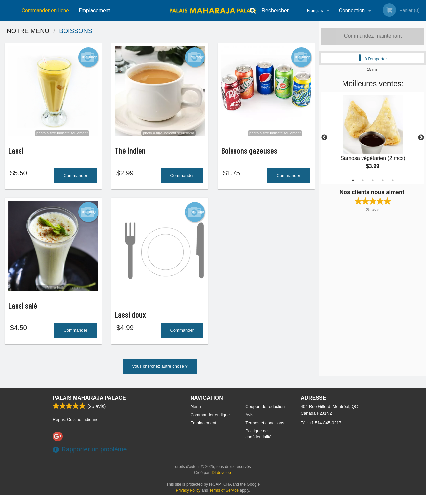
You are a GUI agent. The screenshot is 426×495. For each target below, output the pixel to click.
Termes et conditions (264, 422)
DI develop (221, 472)
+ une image (88, 57)
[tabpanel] (373, 137)
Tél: (321, 422)
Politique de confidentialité (258, 433)
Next (421, 137)
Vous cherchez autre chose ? (160, 368)
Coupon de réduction (265, 406)
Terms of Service (224, 490)
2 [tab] (363, 180)
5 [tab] (392, 180)
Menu (196, 406)
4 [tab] (382, 180)
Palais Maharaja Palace (89, 398)
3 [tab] (372, 180)
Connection (352, 10)
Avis (249, 414)
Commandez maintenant (373, 36)
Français (315, 10)
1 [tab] (353, 180)
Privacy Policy (188, 490)
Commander (75, 176)
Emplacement (94, 10)
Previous (324, 137)
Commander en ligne (45, 10)
